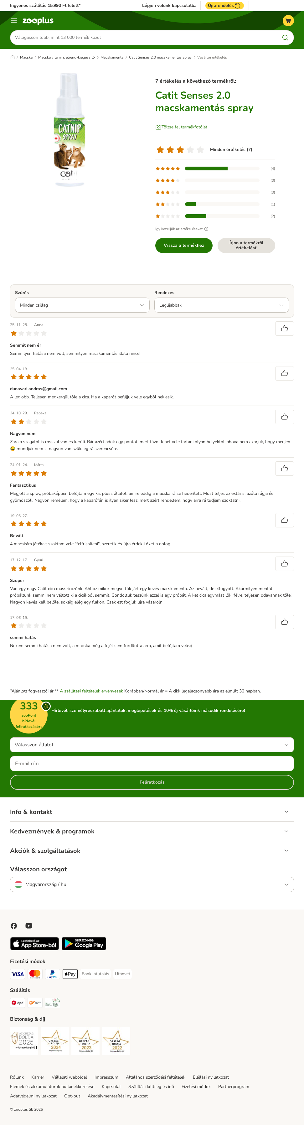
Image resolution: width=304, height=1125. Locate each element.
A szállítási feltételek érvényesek (91, 691)
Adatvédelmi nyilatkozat (33, 1096)
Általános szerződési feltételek (155, 1078)
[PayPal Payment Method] (52, 975)
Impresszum (106, 1078)
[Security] (24, 1042)
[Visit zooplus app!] (34, 949)
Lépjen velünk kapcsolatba (169, 5)
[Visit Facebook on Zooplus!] (14, 926)
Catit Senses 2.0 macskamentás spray (160, 57)
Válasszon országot (38, 870)
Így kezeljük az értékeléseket (182, 228)
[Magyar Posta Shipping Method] (52, 1004)
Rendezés (164, 293)
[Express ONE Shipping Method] (35, 1004)
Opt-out (72, 1096)
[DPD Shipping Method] (17, 1004)
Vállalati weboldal (69, 1078)
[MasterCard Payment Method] (35, 975)
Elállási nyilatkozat (211, 1078)
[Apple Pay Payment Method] (70, 975)
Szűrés (22, 293)
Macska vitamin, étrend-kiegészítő (66, 57)
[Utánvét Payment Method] (122, 974)
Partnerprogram (233, 1087)
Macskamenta (111, 57)
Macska (26, 57)
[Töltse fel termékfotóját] (181, 127)
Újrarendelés (224, 5)
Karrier (37, 1078)
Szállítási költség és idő (151, 1087)
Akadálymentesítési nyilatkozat (118, 1096)
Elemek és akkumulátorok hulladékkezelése (52, 1087)
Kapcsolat (111, 1087)
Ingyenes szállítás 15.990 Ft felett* (45, 5)
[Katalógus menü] (14, 20)
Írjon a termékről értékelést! (246, 245)
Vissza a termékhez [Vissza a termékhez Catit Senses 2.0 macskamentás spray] (184, 245)
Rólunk (17, 1078)
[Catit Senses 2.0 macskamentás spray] (69, 129)
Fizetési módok (196, 1087)
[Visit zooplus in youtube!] (29, 926)
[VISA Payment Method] (17, 975)
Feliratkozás (152, 782)
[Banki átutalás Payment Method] (95, 974)
